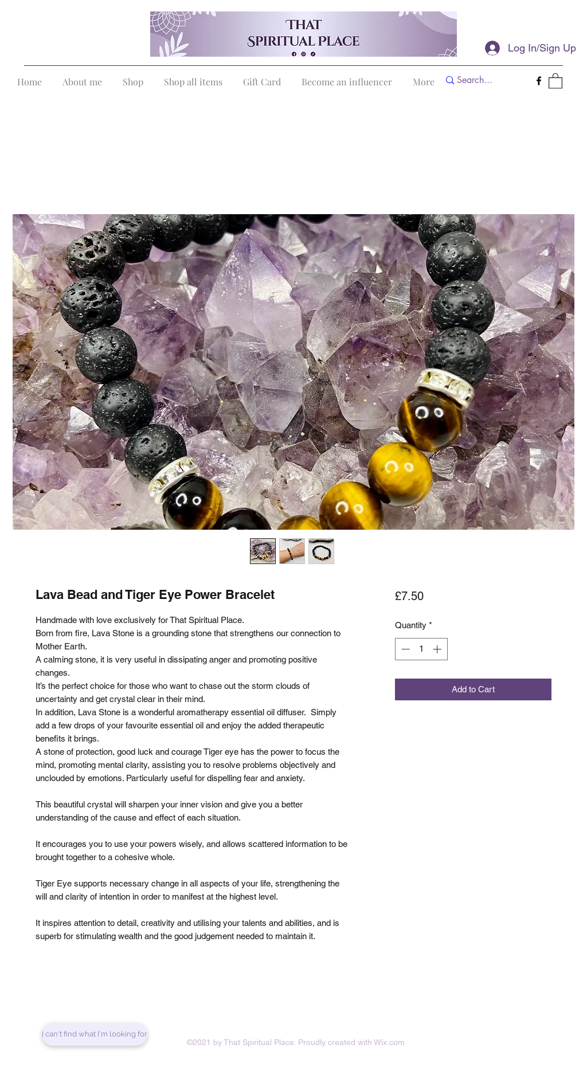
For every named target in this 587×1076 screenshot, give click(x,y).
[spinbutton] (421, 649)
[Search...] (483, 80)
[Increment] (438, 649)
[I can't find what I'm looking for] (94, 1034)
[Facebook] (539, 80)
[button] (555, 80)
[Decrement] (404, 649)
